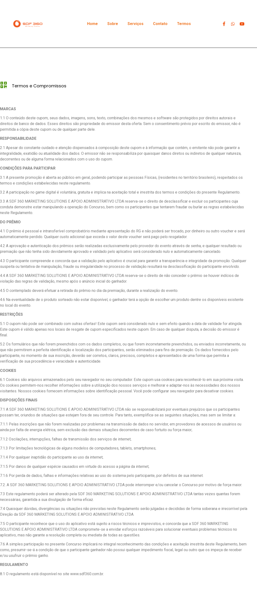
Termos (184, 23)
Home (92, 23)
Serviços (135, 23)
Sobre (112, 23)
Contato (160, 23)
